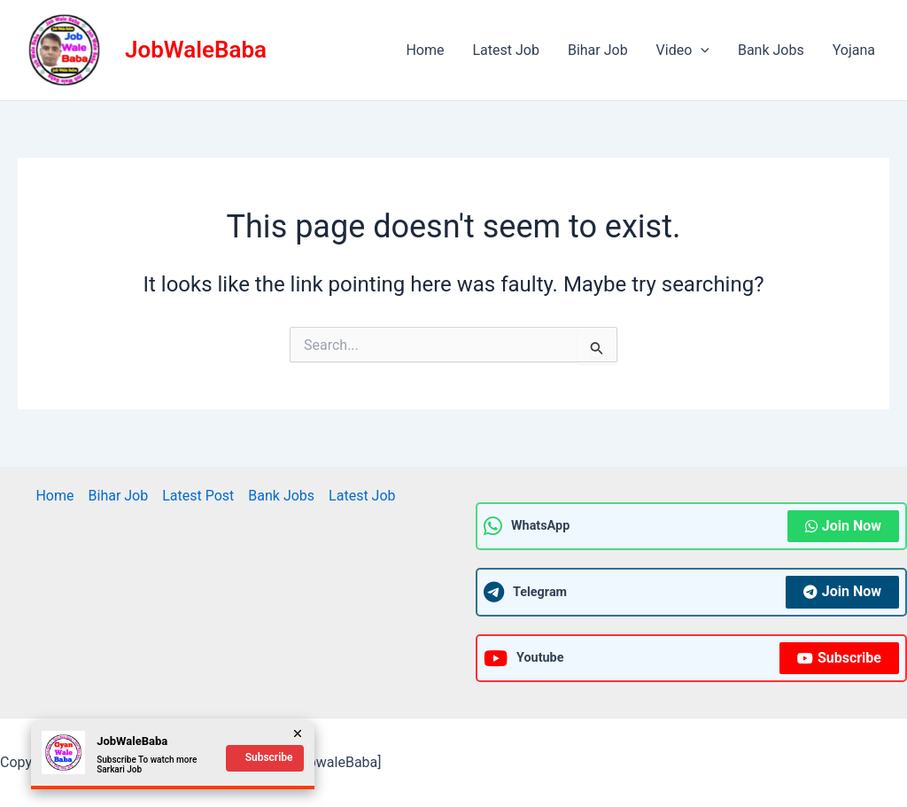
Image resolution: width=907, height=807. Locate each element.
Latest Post (198, 495)
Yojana (854, 50)
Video (682, 50)
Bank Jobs (771, 50)
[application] (700, 50)
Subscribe (839, 657)
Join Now (843, 525)
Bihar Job (598, 50)
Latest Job (505, 50)
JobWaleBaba (196, 49)
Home (425, 50)
